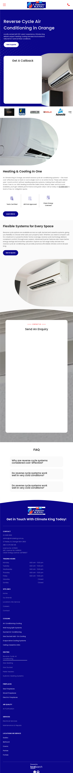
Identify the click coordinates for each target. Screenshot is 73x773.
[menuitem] (11, 594)
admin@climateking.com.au (13, 538)
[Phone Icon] (68, 6)
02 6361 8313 (63, 187)
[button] (36, 461)
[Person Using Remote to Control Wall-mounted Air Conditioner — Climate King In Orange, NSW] (50, 79)
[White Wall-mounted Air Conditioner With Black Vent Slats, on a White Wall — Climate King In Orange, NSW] (44, 283)
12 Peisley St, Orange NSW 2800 (14, 542)
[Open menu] (4, 4)
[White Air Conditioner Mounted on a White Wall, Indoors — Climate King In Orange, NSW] (29, 141)
